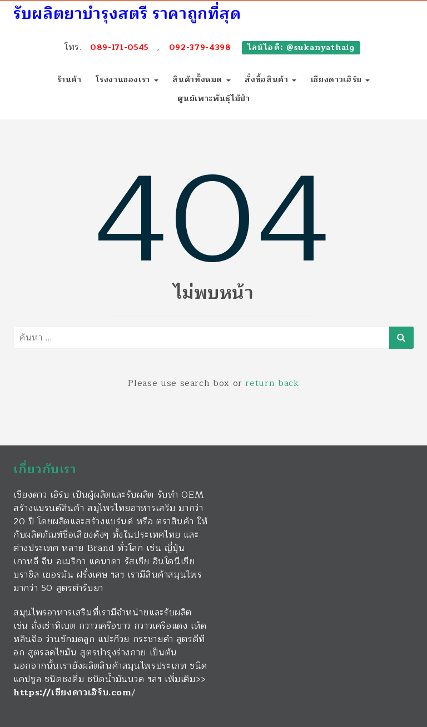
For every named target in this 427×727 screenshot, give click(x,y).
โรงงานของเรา (127, 79)
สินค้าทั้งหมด (201, 79)
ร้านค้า (69, 79)
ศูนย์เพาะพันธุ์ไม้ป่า (213, 98)
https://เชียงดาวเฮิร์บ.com (72, 692)
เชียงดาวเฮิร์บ (340, 79)
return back (272, 383)
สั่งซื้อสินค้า (270, 79)
